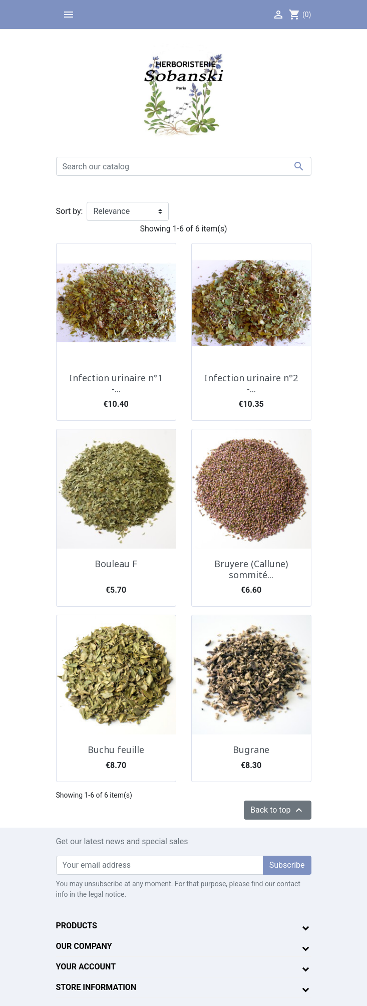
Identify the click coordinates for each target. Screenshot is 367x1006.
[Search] (183, 166)
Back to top (277, 810)
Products (76, 925)
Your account (86, 966)
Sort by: (69, 211)
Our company (84, 946)
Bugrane (251, 749)
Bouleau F (116, 564)
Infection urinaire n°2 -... (251, 383)
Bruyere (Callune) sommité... (251, 569)
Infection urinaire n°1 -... (116, 383)
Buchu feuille (116, 749)
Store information (96, 987)
